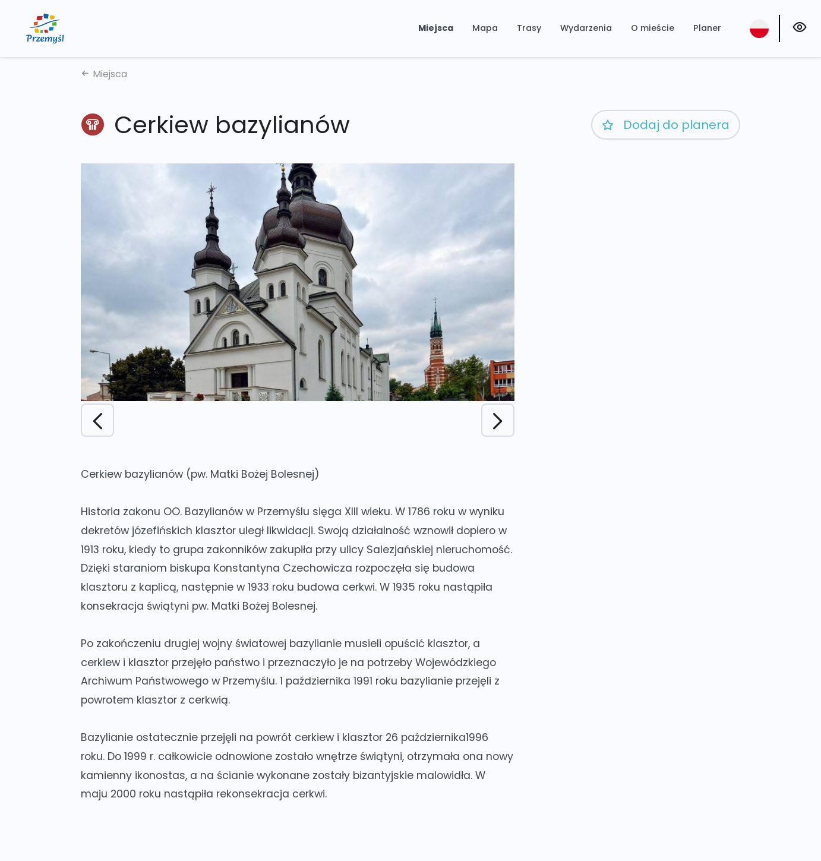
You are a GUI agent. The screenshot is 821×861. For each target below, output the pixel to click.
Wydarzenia (586, 28)
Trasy (529, 28)
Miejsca (435, 28)
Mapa (485, 28)
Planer (707, 28)
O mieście (652, 28)
